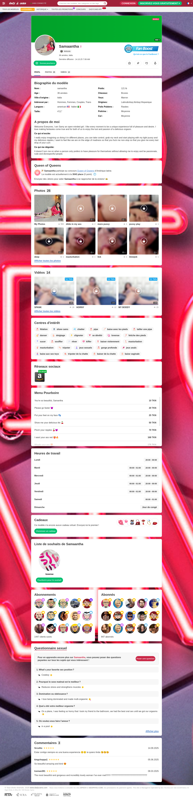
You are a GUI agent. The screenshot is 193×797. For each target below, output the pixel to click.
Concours (81, 9)
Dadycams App (96, 9)
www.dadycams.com (38, 788)
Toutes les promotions (62, 9)
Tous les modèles (10, 9)
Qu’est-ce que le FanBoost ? (146, 54)
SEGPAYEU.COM (96, 788)
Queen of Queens (85, 171)
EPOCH (83, 788)
